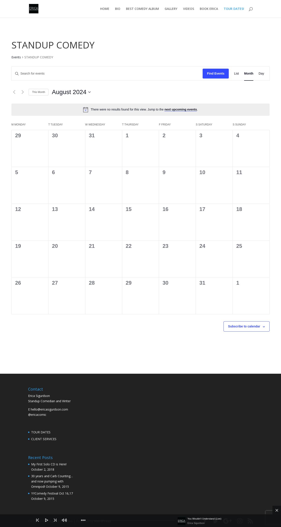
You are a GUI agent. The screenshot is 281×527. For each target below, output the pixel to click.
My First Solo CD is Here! (49, 464)
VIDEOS (188, 9)
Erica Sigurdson (196, 523)
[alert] (140, 110)
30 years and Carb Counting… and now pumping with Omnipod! (52, 481)
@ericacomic (37, 415)
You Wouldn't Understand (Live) (204, 518)
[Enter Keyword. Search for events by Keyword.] (107, 73)
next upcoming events (180, 109)
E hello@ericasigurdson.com (48, 409)
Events (16, 57)
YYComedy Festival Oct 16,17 (52, 493)
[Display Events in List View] (236, 73)
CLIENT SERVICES (43, 439)
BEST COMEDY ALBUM (142, 9)
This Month (38, 92)
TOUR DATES (40, 432)
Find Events (215, 73)
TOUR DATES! (234, 9)
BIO (117, 9)
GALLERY (171, 9)
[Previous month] (14, 92)
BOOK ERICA (209, 9)
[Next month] (22, 92)
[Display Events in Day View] (261, 73)
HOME (104, 9)
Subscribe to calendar (244, 326)
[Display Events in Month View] (248, 73)
